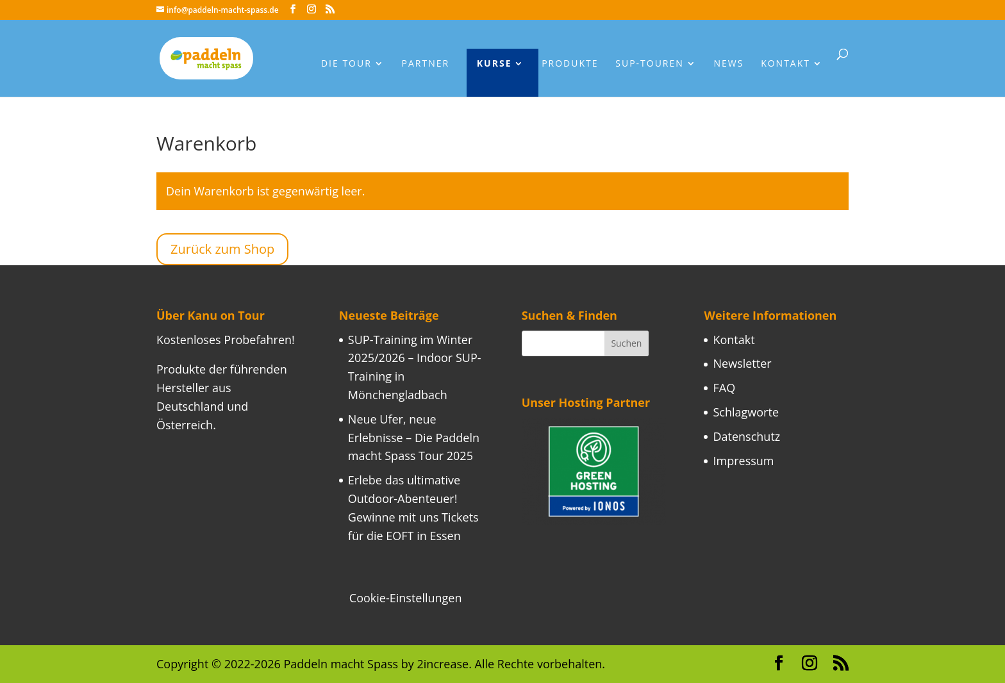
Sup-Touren (649, 64)
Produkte (570, 64)
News (729, 64)
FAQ (724, 387)
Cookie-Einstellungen (405, 597)
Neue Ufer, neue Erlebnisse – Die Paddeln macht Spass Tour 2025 (413, 437)
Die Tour (346, 64)
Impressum (743, 460)
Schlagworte (746, 412)
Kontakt (785, 64)
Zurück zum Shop (222, 249)
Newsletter (742, 363)
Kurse (494, 64)
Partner (426, 64)
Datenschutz (746, 436)
